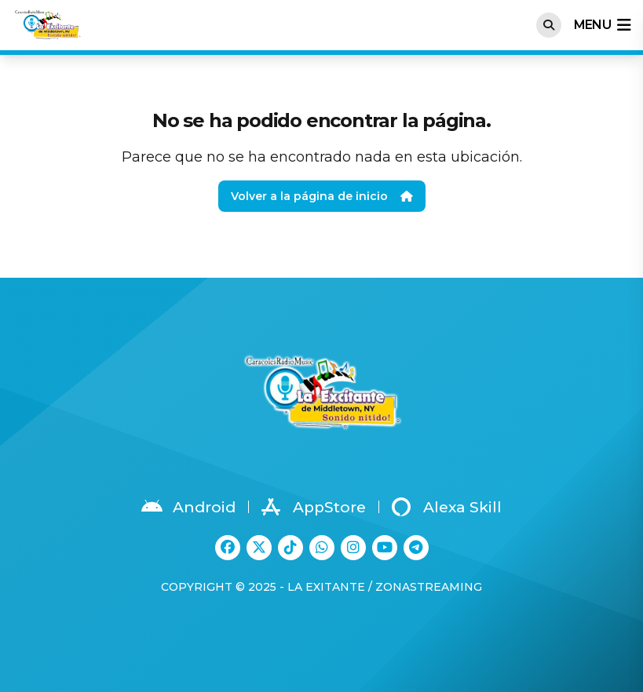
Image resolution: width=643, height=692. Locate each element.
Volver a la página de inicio (322, 196)
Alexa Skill (447, 506)
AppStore (313, 506)
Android (188, 506)
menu (602, 25)
